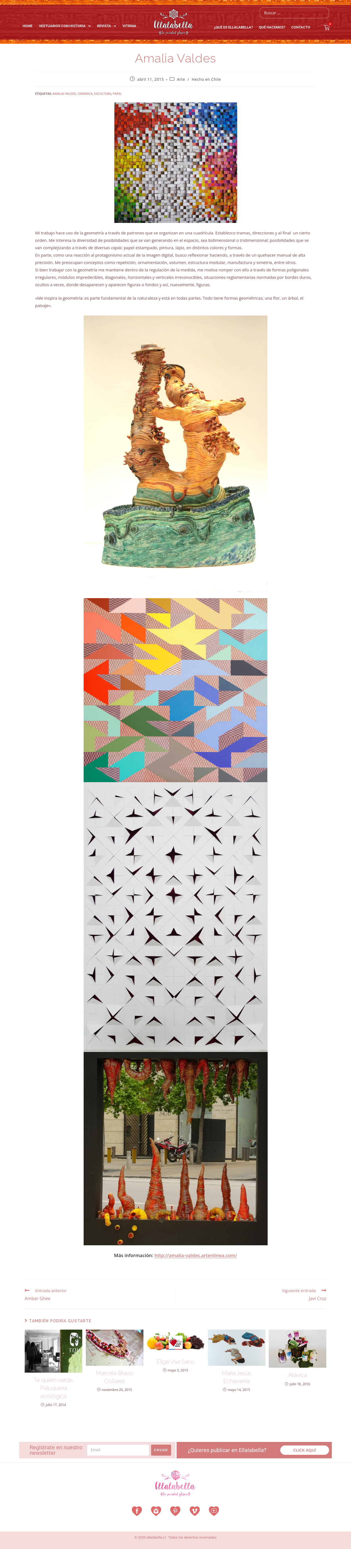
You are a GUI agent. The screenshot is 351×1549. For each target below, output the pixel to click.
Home (27, 26)
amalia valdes (64, 93)
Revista (106, 26)
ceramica (84, 93)
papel (117, 93)
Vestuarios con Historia (64, 26)
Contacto (300, 27)
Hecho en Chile (206, 79)
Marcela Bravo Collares (114, 1377)
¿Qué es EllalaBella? (235, 27)
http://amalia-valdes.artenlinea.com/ (195, 1255)
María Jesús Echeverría (236, 1377)
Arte (181, 79)
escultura (102, 93)
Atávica (297, 1375)
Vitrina (129, 26)
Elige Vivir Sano (175, 1361)
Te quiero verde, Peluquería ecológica (53, 1387)
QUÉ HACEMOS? (273, 27)
